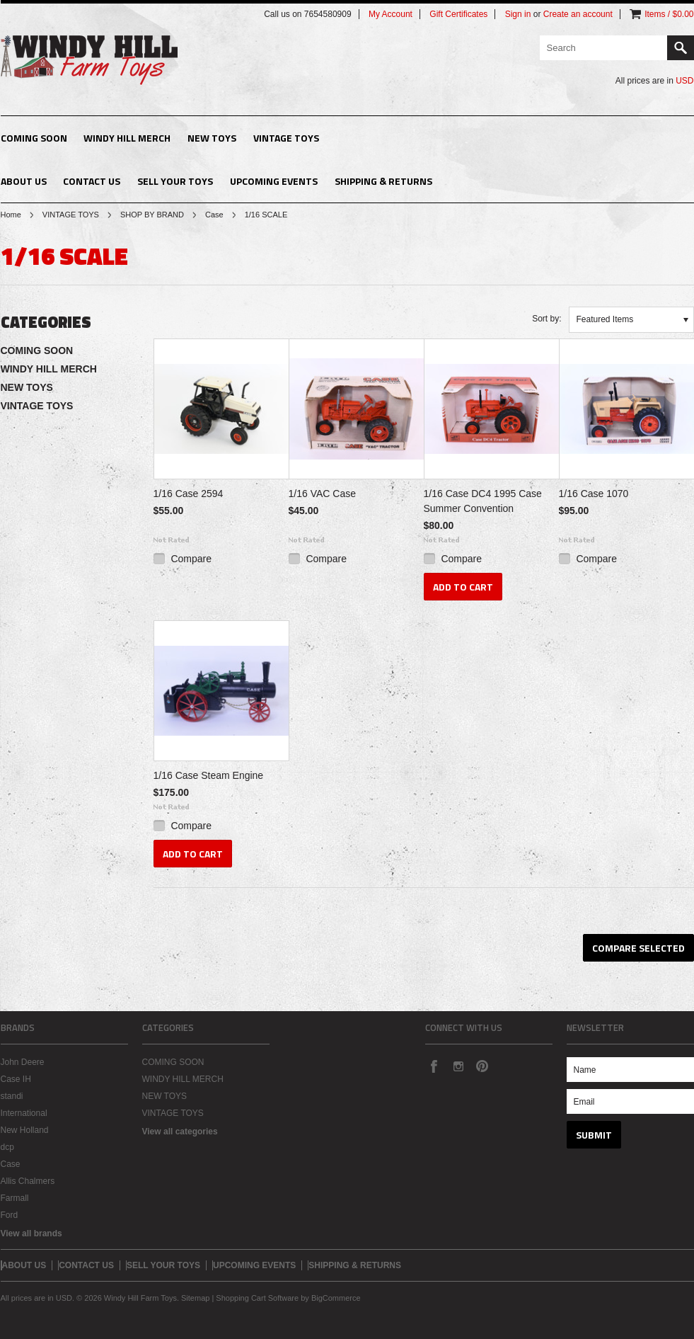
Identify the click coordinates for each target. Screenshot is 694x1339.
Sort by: (546, 319)
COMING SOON (34, 137)
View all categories (180, 1131)
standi (12, 1096)
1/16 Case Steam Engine (209, 775)
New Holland (25, 1130)
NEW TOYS (211, 137)
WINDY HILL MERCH (126, 137)
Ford (9, 1215)
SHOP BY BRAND (152, 214)
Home (11, 214)
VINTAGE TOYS (286, 137)
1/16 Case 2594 (189, 493)
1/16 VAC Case (322, 493)
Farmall (15, 1198)
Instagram (457, 1065)
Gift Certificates (458, 14)
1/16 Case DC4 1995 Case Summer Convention (483, 501)
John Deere (23, 1062)
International (24, 1113)
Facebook (433, 1065)
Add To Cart (463, 586)
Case (214, 214)
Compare (191, 558)
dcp (7, 1147)
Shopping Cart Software (257, 1298)
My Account (390, 14)
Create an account (578, 14)
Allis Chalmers (28, 1181)
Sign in (518, 14)
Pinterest (481, 1065)
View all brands (31, 1233)
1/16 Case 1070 (594, 493)
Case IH (16, 1079)
